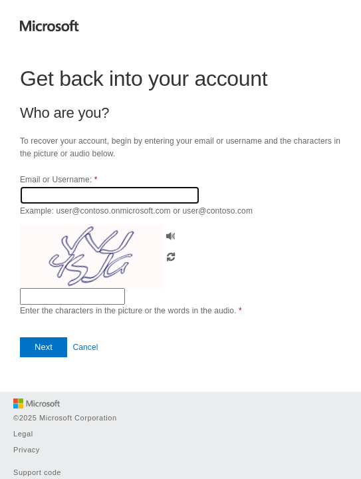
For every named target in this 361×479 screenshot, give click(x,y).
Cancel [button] (85, 347)
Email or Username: (58, 179)
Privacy (26, 450)
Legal (23, 434)
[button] (171, 234)
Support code (37, 472)
